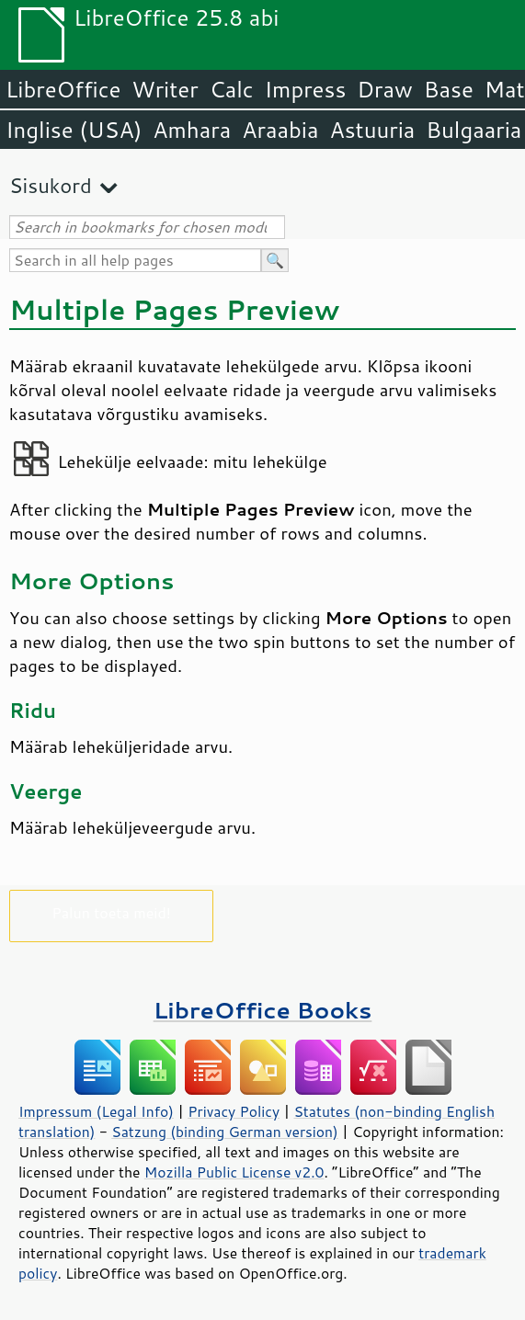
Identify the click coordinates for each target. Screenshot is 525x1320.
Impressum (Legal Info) (96, 1111)
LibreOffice (63, 89)
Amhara (192, 129)
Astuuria (372, 129)
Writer (164, 89)
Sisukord (50, 185)
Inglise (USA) (74, 129)
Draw (384, 89)
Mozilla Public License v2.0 (234, 1172)
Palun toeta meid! (111, 912)
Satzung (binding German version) (224, 1131)
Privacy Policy (234, 1111)
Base (449, 89)
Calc (232, 89)
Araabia (280, 129)
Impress (306, 89)
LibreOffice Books (263, 1010)
